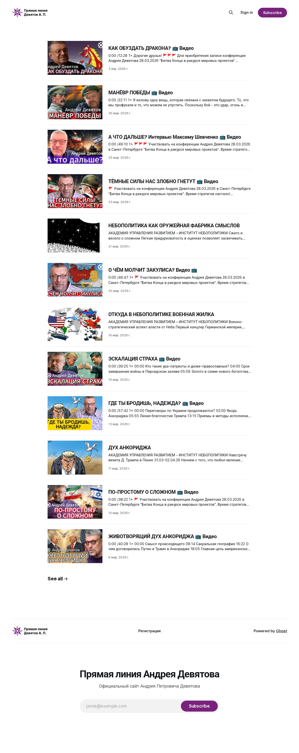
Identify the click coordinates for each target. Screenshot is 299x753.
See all (58, 579)
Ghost (281, 630)
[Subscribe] (199, 706)
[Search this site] (231, 12)
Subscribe (272, 12)
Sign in (246, 12)
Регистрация (149, 630)
